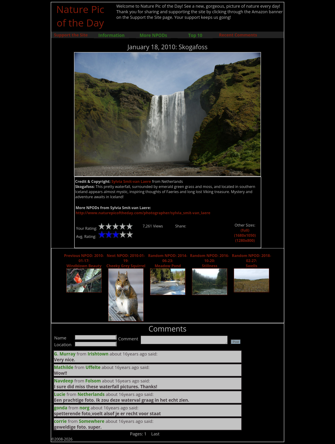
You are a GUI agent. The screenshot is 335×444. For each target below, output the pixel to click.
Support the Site (71, 35)
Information (111, 35)
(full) (245, 230)
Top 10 (195, 35)
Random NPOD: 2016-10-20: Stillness (209, 260)
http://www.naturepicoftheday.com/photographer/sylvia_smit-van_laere (143, 212)
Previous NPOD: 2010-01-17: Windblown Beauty (84, 260)
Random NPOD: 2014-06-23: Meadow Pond (168, 260)
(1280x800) (245, 240)
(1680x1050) (245, 235)
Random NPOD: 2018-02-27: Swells (251, 260)
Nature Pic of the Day (80, 15)
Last (155, 434)
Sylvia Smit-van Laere (131, 181)
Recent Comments (238, 35)
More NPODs (153, 35)
